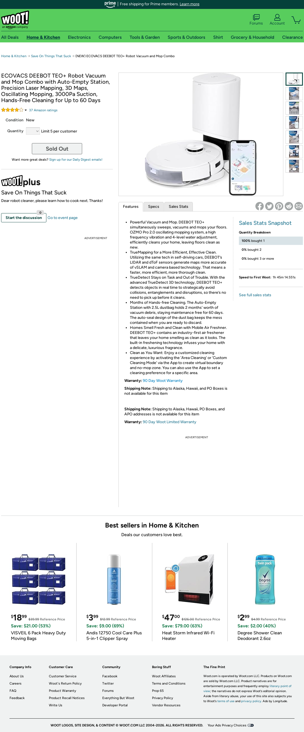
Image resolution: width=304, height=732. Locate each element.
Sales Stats (178, 206)
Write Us (55, 705)
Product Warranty (62, 691)
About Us (17, 676)
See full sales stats (255, 295)
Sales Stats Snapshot (265, 223)
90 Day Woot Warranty (163, 380)
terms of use (225, 701)
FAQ (13, 691)
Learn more (190, 4)
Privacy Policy (162, 698)
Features (131, 206)
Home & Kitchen (14, 56)
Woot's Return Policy (65, 683)
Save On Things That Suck (51, 56)
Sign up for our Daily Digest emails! (76, 160)
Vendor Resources (166, 705)
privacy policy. (251, 701)
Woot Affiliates (164, 676)
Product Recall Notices (67, 698)
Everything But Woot (118, 698)
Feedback (17, 698)
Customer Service (63, 676)
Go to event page (63, 217)
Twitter (108, 683)
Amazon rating (43, 110)
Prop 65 (158, 691)
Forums (256, 20)
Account (277, 20)
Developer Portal (115, 705)
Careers (16, 683)
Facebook (109, 676)
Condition (14, 120)
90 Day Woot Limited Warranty (169, 422)
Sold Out (57, 148)
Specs (153, 206)
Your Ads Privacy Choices (227, 725)
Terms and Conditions (169, 683)
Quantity (15, 131)
